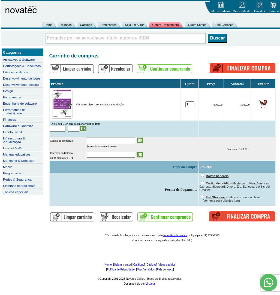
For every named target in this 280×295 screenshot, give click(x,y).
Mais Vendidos (146, 269)
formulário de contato (175, 235)
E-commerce (12, 97)
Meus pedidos (167, 264)
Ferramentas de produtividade (14, 111)
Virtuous (151, 283)
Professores (109, 24)
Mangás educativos (17, 154)
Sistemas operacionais (19, 185)
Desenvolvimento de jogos (21, 78)
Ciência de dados (15, 72)
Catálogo (86, 24)
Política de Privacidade (121, 269)
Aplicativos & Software (19, 59)
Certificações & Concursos (22, 66)
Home (48, 24)
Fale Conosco (224, 24)
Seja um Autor (134, 24)
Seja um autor (122, 264)
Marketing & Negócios (18, 160)
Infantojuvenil (12, 132)
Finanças (9, 119)
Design (8, 91)
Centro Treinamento (165, 24)
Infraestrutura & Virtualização (14, 140)
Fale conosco (165, 269)
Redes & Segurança (17, 179)
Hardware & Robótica (18, 125)
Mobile (8, 167)
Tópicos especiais (15, 192)
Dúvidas (151, 264)
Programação (12, 173)
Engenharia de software (20, 103)
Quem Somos (197, 24)
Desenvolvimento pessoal (21, 84)
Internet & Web (13, 148)
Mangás (66, 24)
